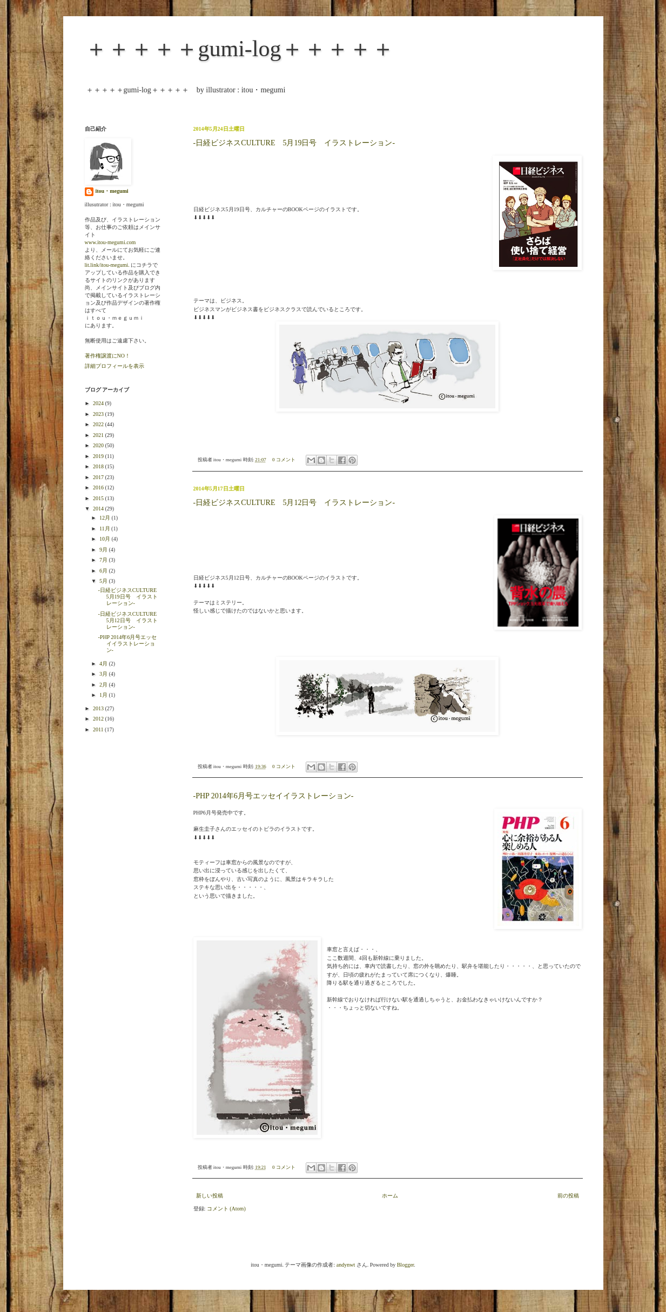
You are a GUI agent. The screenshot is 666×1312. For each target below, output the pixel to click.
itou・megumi (112, 191)
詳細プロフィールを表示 (114, 366)
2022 (99, 424)
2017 (99, 477)
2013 (99, 708)
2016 (99, 487)
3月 (104, 674)
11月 (105, 528)
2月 (104, 685)
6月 (104, 571)
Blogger (405, 1265)
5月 (104, 581)
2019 (99, 456)
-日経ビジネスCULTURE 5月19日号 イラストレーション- (294, 143)
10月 (105, 539)
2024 (99, 403)
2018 (99, 466)
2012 (99, 719)
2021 (99, 435)
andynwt (346, 1265)
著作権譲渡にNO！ (107, 356)
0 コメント (283, 459)
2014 (99, 509)
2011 (99, 729)
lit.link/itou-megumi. (107, 265)
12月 (105, 518)
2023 (99, 414)
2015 (99, 498)
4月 (104, 664)
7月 (104, 560)
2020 (99, 445)
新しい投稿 (209, 1196)
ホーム (390, 1196)
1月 (104, 695)
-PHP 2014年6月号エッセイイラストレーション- (273, 796)
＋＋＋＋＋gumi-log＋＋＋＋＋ (240, 48)
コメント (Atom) (226, 1209)
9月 (104, 550)
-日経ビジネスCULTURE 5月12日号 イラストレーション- (294, 503)
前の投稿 (568, 1196)
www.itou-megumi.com (110, 242)
